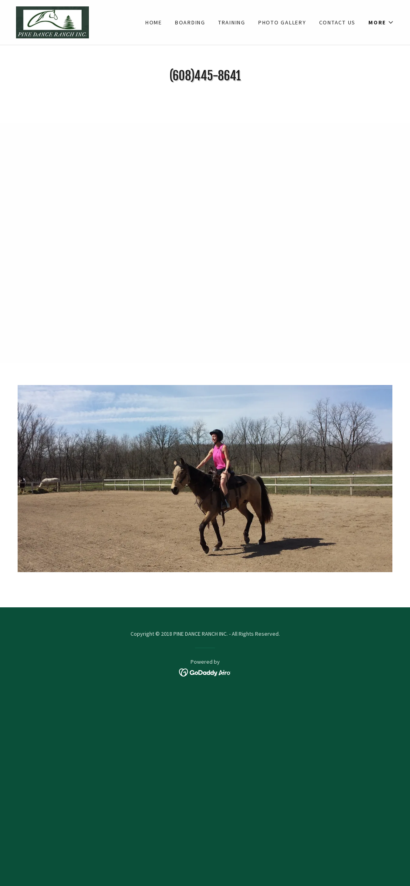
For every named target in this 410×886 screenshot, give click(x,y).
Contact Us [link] (337, 22)
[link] (52, 22)
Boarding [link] (190, 22)
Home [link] (153, 22)
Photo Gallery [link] (282, 22)
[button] (381, 22)
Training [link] (231, 22)
